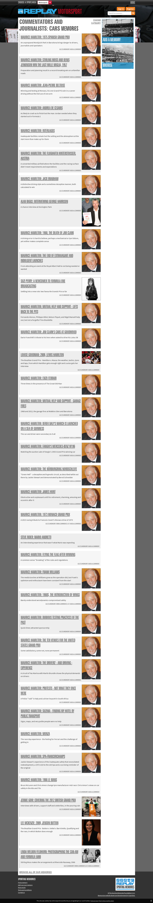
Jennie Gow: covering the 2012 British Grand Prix (48, 800)
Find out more (94, 901)
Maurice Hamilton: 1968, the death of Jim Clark (47, 233)
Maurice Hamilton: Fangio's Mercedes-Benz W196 (48, 447)
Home (132, 2)
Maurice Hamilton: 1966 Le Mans (39, 780)
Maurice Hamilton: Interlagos (38, 131)
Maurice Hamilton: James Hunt (38, 492)
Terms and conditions (25, 890)
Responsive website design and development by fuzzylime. (116, 895)
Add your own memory (25, 885)
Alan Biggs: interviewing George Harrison (44, 202)
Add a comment (75, 49)
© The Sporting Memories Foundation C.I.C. (121, 893)
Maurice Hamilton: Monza (35, 734)
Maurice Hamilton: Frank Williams (40, 572)
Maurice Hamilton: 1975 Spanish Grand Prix (45, 37)
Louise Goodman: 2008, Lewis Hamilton (42, 355)
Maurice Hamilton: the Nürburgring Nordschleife (49, 469)
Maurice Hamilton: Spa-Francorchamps (43, 757)
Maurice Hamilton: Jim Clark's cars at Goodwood (48, 332)
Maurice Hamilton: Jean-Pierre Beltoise (43, 85)
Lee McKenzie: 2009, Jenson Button (39, 823)
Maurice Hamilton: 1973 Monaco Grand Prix (45, 515)
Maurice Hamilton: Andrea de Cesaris (42, 108)
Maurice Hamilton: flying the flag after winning (48, 555)
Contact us (21, 892)
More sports (22, 887)
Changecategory (96, 21)
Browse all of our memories (35, 872)
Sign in (121, 9)
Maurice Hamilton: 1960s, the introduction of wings (50, 595)
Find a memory (23, 882)
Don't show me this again (106, 901)
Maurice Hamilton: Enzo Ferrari (39, 378)
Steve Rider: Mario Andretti (36, 537)
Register (130, 9)
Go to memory (64, 49)
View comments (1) (62, 523)
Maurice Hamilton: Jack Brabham (39, 179)
